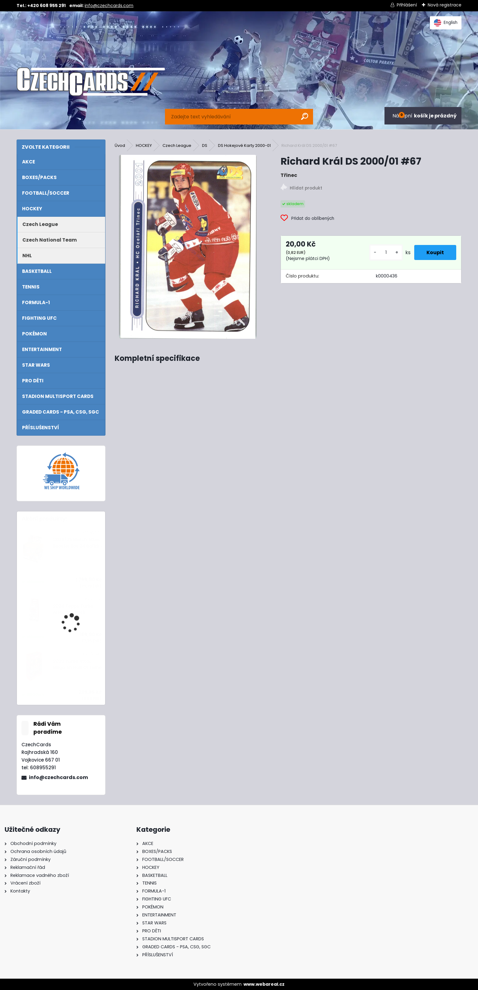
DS (204, 145)
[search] (304, 116)
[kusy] (386, 252)
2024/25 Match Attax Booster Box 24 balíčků (77, 543)
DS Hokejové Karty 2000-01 (244, 145)
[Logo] (91, 82)
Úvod (120, 145)
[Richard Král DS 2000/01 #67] (187, 247)
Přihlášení (407, 5)
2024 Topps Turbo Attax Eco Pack (73, 609)
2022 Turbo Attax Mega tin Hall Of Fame (77, 665)
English (445, 22)
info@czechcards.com (109, 5)
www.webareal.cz (264, 984)
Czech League (177, 145)
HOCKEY (144, 145)
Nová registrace (444, 5)
